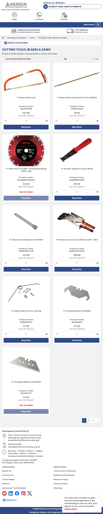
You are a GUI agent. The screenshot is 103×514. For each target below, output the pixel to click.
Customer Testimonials (14, 488)
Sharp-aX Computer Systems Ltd (57, 512)
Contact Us (8, 475)
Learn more (70, 509)
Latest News (8, 479)
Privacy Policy (61, 483)
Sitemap (58, 488)
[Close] (99, 497)
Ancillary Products (16, 37)
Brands (5, 483)
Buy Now (26, 127)
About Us (6, 471)
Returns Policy (61, 479)
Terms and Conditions (65, 471)
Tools (32, 37)
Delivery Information (64, 475)
